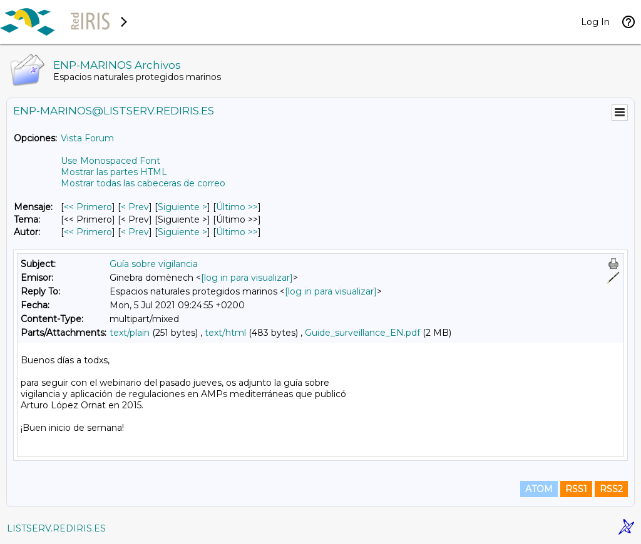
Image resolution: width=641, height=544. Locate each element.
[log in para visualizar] (247, 277)
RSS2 (611, 489)
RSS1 (576, 489)
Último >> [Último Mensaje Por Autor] (237, 232)
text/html (225, 332)
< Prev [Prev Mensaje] (135, 207)
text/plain (130, 332)
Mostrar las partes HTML (114, 172)
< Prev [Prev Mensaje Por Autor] (135, 232)
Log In (595, 22)
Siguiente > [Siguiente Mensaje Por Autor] (182, 232)
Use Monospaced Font (110, 160)
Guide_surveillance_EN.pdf (362, 332)
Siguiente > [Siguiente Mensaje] (182, 207)
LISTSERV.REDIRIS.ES (56, 528)
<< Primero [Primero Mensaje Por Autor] (88, 232)
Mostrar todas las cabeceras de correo (143, 183)
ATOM (539, 489)
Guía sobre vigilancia (154, 263)
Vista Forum (87, 138)
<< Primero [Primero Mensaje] (88, 207)
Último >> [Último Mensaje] (237, 207)
